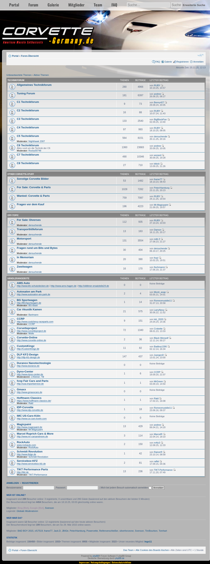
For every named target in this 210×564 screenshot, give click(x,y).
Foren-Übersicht (30, 56)
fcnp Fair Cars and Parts (32, 380)
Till (42, 377)
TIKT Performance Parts (32, 469)
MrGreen (158, 381)
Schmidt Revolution (30, 451)
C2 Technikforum (28, 110)
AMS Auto (23, 283)
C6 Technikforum (28, 145)
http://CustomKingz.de (28, 349)
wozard (157, 155)
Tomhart (163, 531)
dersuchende (160, 136)
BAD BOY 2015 (25, 531)
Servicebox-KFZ (27, 460)
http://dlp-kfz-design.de (28, 357)
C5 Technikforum (28, 136)
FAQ (114, 4)
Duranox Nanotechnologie (34, 363)
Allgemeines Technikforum (34, 84)
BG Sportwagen (27, 300)
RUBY (157, 85)
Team (98, 4)
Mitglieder (76, 4)
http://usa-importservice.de (30, 383)
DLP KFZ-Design (27, 354)
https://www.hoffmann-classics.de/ (34, 400)
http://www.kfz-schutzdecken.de (33, 286)
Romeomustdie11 (163, 300)
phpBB (96, 556)
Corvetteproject (27, 328)
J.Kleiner (35, 377)
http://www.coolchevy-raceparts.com (35, 321)
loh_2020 (158, 319)
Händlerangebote (18, 278)
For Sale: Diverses (29, 219)
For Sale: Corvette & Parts (34, 187)
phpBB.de (119, 558)
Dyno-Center (25, 371)
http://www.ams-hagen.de (63, 286)
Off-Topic (13, 215)
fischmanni (159, 267)
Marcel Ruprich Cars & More (35, 433)
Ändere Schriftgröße (201, 55)
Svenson (49, 508)
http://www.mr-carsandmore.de (32, 436)
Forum (33, 4)
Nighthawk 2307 (36, 141)
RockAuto (23, 442)
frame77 (158, 179)
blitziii (157, 163)
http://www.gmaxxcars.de (29, 392)
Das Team (128, 550)
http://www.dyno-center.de (30, 374)
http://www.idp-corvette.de (30, 410)
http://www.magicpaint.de (29, 427)
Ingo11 (148, 541)
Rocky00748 (34, 150)
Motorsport (24, 238)
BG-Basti (33, 305)
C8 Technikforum (28, 163)
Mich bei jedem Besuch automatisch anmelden (126, 487)
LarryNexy (159, 310)
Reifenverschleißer (108, 531)
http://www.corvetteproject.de (31, 331)
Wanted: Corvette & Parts (33, 195)
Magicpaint (24, 424)
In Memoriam (25, 257)
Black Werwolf (161, 338)
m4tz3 (157, 442)
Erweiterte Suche (194, 5)
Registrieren (182, 61)
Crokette (158, 328)
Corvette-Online (27, 337)
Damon (157, 230)
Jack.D (57, 531)
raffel (156, 461)
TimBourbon (151, 531)
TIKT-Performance (37, 474)
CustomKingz (25, 346)
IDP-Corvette (25, 407)
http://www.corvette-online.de (31, 340)
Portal (14, 4)
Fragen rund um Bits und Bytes (37, 247)
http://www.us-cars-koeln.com (32, 418)
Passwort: (61, 487)
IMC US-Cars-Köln (28, 415)
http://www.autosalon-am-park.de (33, 294)
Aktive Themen (41, 75)
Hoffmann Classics (29, 397)
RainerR (158, 452)
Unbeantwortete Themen (19, 75)
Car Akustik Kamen (29, 309)
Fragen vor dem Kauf (30, 204)
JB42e (65, 531)
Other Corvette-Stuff (20, 174)
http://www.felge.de (26, 454)
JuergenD (159, 355)
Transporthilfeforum (30, 229)
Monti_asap (160, 292)
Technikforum (15, 80)
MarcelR (158, 434)
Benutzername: (14, 487)
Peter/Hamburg (162, 188)
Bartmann (33, 314)
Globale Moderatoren (27, 511)
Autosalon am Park (29, 291)
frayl (156, 258)
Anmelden (198, 61)
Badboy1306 (160, 346)
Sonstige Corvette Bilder (33, 178)
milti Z (157, 239)
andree (157, 94)
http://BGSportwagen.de (29, 303)
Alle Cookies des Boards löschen (152, 550)
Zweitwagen (24, 266)
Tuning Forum (26, 93)
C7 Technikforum (28, 154)
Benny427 (159, 102)
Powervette (92, 531)
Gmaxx (21, 389)
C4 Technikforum (28, 127)
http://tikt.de (23, 472)
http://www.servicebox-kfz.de (31, 463)
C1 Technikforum (28, 101)
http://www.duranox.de (28, 366)
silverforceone (127, 531)
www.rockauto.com (26, 445)
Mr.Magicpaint (161, 205)
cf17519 (39, 531)
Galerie (53, 4)
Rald (30, 403)
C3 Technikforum (28, 118)
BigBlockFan (160, 119)
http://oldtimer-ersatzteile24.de (93, 286)
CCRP (20, 318)
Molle (31, 333)
